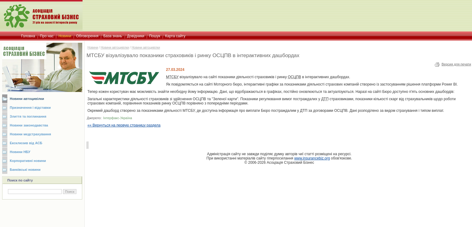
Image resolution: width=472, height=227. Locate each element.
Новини (92, 47)
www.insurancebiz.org (312, 158)
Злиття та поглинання (28, 116)
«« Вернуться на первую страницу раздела (123, 125)
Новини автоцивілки (27, 99)
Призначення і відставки (30, 107)
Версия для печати (456, 64)
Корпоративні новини (28, 161)
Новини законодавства (29, 125)
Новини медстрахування (30, 134)
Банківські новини (25, 169)
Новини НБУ (20, 152)
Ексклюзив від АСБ (26, 143)
